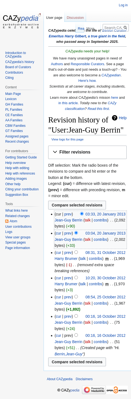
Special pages (15, 242)
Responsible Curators (87, 64)
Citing (9, 78)
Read (73, 28)
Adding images (16, 179)
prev (68, 214)
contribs (100, 220)
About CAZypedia (59, 379)
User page (54, 18)
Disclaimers (84, 379)
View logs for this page (67, 139)
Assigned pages (16, 136)
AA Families (13, 120)
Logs (8, 232)
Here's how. (87, 81)
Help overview (15, 163)
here (114, 97)
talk (88, 220)
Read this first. (99, 109)
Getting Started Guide (21, 157)
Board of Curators (18, 67)
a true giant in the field (106, 36)
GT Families (14, 131)
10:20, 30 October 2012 (106, 278)
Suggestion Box (16, 195)
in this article (68, 103)
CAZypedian (111, 75)
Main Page (13, 94)
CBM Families (15, 126)
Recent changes (17, 141)
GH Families (14, 104)
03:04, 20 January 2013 (106, 233)
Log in (123, 5)
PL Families (13, 110)
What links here (16, 210)
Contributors (14, 72)
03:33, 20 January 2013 (106, 214)
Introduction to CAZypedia (15, 55)
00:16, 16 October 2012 (106, 316)
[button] (87, 152)
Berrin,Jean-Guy (68, 354)
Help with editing (17, 168)
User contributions (18, 227)
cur (58, 233)
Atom (13, 221)
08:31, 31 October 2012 (106, 252)
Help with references (20, 173)
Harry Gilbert (75, 36)
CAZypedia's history (19, 62)
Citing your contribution (22, 189)
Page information (17, 248)
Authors (57, 64)
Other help (12, 184)
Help (123, 118)
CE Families (14, 115)
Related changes (17, 216)
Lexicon (10, 99)
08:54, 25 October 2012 (106, 297)
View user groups (18, 237)
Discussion (75, 18)
